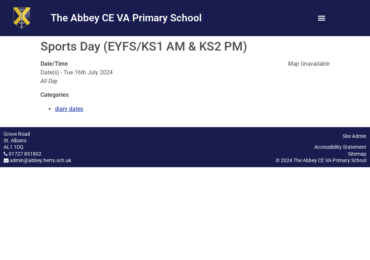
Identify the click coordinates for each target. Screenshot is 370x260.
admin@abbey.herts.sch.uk (40, 160)
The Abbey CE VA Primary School (126, 18)
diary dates (69, 108)
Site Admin (354, 136)
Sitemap (357, 154)
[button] (322, 18)
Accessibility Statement (340, 147)
